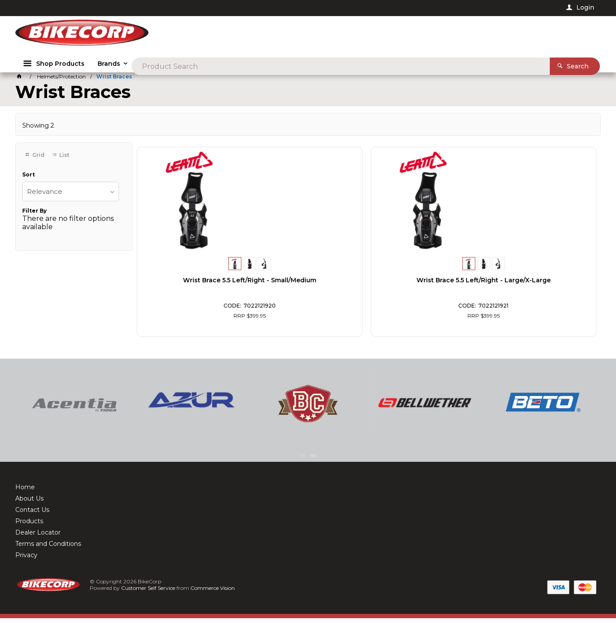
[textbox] (327, 35)
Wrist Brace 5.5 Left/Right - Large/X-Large (308, 284)
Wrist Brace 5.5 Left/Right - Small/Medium (191, 284)
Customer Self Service (149, 592)
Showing (38, 130)
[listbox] (70, 196)
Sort (28, 179)
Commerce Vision (213, 592)
